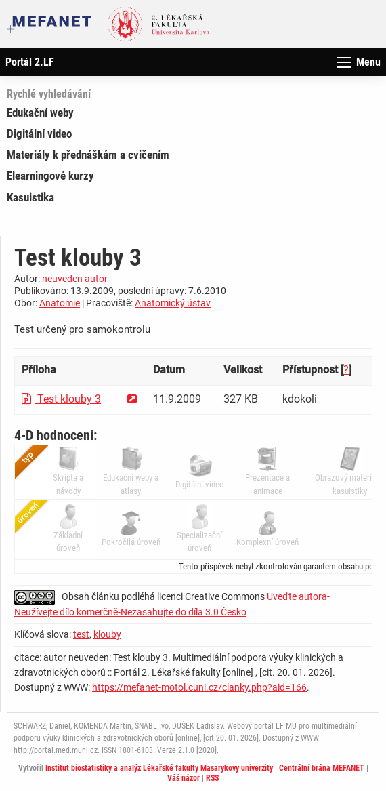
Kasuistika (30, 197)
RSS (212, 778)
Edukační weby (40, 112)
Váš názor (183, 778)
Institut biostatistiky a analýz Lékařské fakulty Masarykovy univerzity (159, 768)
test (81, 634)
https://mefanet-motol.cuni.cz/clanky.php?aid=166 (199, 687)
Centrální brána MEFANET (321, 768)
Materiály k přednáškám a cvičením (88, 154)
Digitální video (39, 133)
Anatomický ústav (173, 303)
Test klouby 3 (61, 398)
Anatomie (59, 303)
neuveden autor (75, 278)
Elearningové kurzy (50, 175)
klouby (107, 634)
